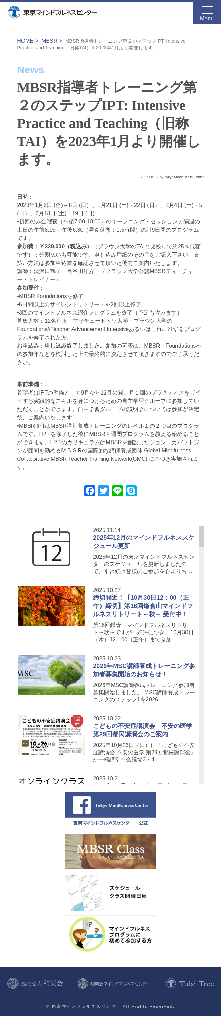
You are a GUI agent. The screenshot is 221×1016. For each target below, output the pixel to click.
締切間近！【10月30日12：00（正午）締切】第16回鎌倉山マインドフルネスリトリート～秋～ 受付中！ (143, 606)
